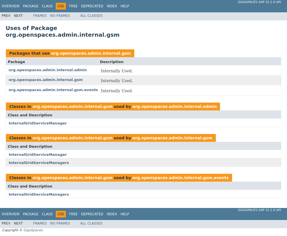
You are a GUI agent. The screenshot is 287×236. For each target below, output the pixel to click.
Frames (40, 16)
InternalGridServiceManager (38, 123)
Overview (11, 6)
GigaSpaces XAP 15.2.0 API (259, 2)
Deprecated (92, 6)
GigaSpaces (32, 230)
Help (125, 6)
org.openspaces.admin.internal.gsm (91, 53)
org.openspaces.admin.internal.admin (48, 70)
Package (30, 6)
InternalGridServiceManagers (39, 163)
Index (112, 6)
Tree (73, 6)
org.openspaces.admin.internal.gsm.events (53, 90)
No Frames (60, 16)
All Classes (91, 16)
